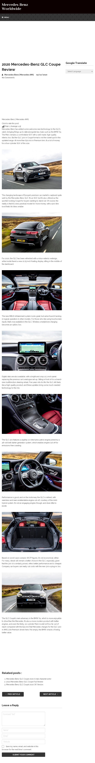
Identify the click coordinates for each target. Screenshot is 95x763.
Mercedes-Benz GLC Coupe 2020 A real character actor (28, 679)
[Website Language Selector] (79, 71)
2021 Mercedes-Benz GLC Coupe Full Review (24, 682)
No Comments (8, 77)
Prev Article (13, 694)
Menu (6, 17)
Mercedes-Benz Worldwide (15, 7)
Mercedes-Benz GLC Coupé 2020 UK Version (24, 685)
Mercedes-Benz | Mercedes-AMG (19, 75)
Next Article (50, 694)
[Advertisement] (47, 39)
